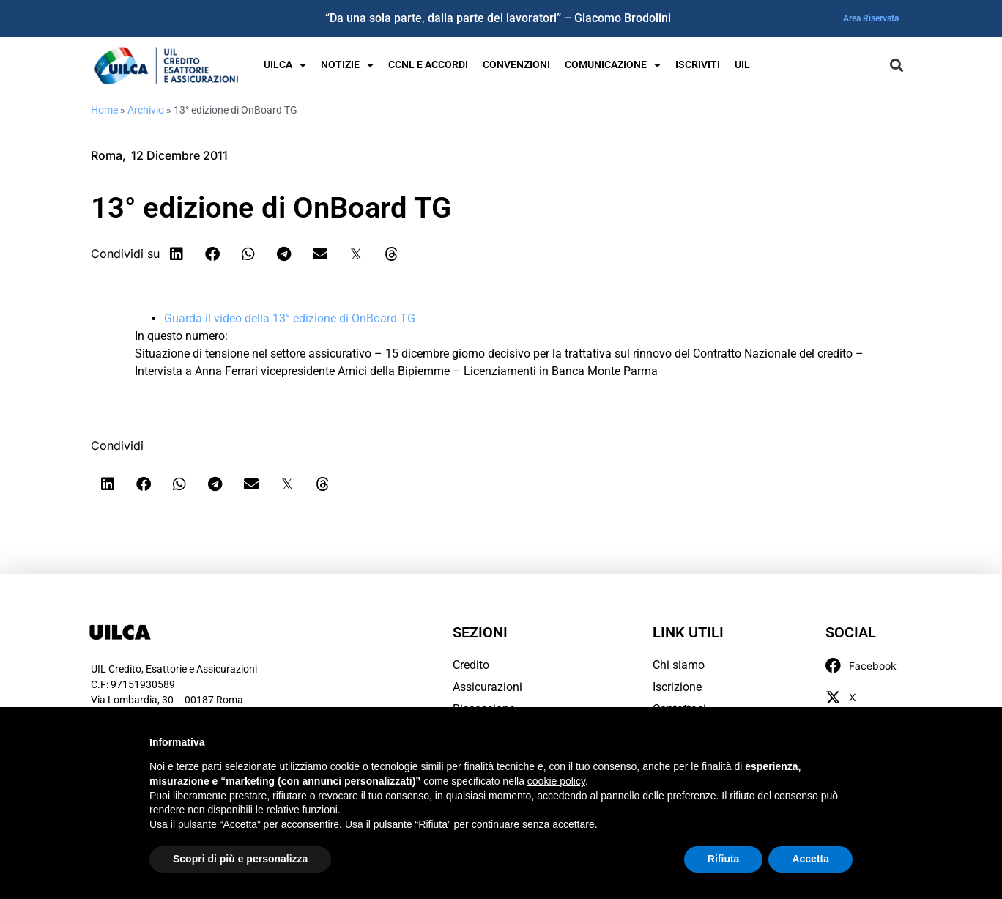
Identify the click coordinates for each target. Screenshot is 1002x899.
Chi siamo (679, 665)
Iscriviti (697, 65)
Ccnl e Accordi (428, 65)
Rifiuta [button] (724, 859)
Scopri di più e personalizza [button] (240, 859)
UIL (742, 65)
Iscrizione (677, 687)
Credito (471, 665)
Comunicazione (613, 65)
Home (104, 110)
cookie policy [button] (556, 781)
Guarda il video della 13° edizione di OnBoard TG (289, 318)
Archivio (145, 110)
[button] (896, 65)
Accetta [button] (810, 859)
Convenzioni (516, 65)
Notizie (347, 65)
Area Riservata (871, 18)
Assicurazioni (487, 687)
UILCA (285, 65)
